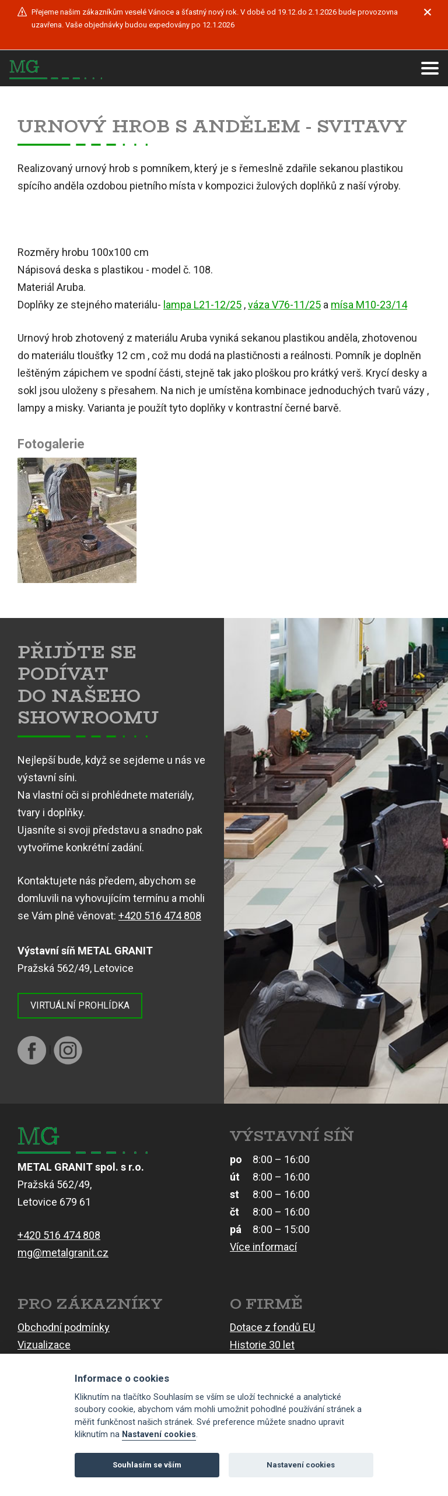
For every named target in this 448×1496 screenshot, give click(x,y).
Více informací (263, 1247)
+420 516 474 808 (159, 915)
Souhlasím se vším (147, 1464)
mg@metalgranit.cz (63, 1252)
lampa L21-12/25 (202, 305)
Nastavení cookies (159, 1434)
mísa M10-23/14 (369, 305)
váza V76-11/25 (284, 305)
